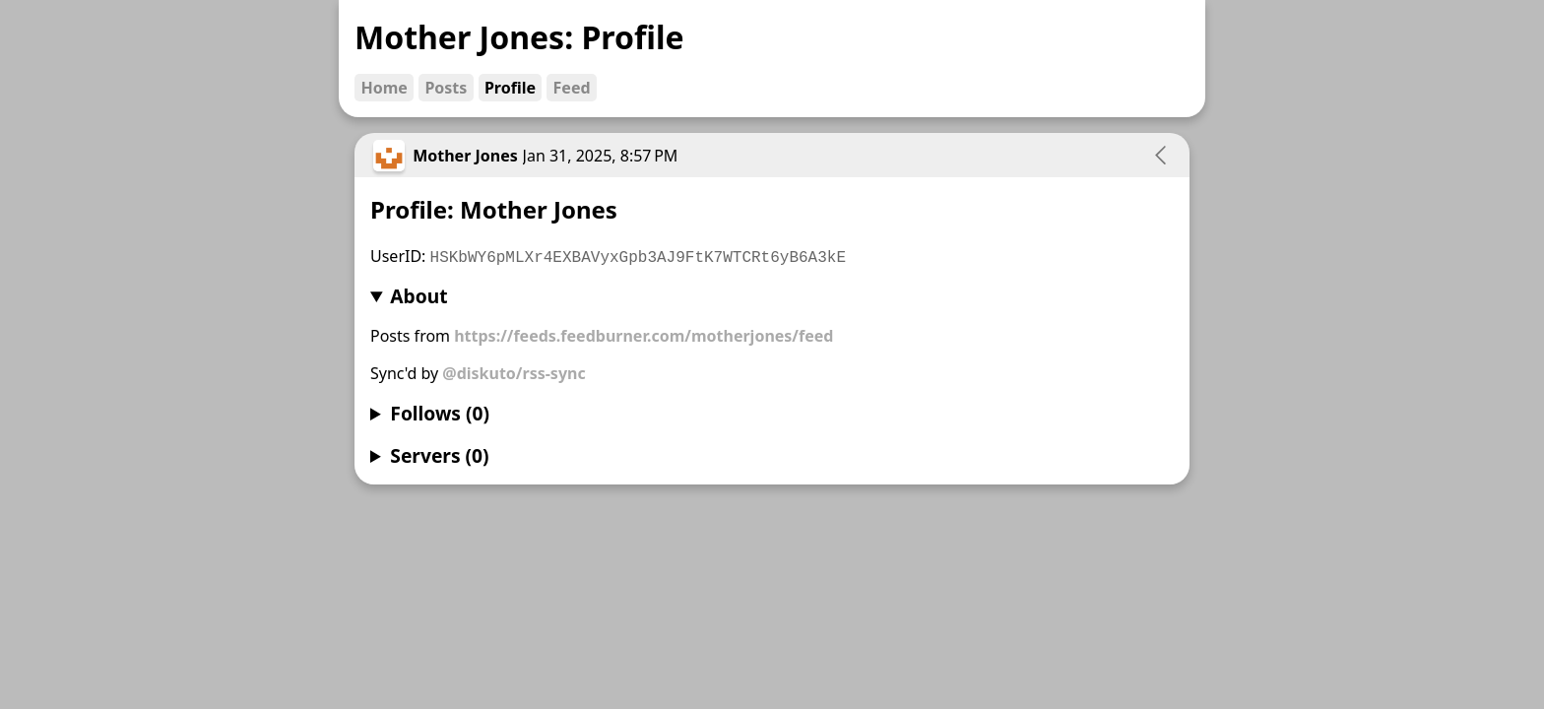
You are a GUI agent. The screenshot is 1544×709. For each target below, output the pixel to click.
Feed (572, 87)
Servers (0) (439, 455)
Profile (510, 87)
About (418, 296)
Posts (445, 87)
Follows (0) (439, 413)
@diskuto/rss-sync (513, 373)
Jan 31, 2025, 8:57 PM (600, 155)
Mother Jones (465, 155)
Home (383, 87)
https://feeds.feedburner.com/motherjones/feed (643, 336)
